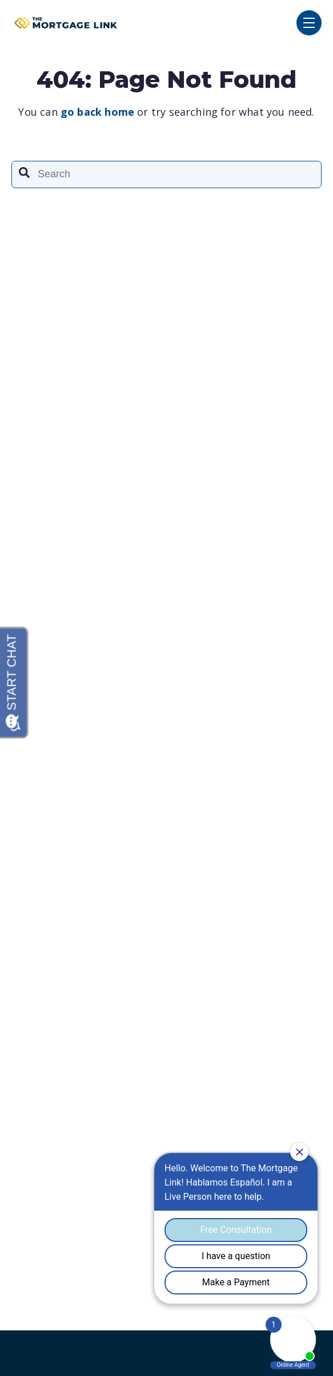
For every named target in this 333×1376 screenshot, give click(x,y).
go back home (97, 112)
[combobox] (166, 174)
